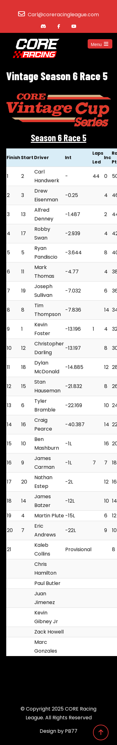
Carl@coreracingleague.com (63, 14)
